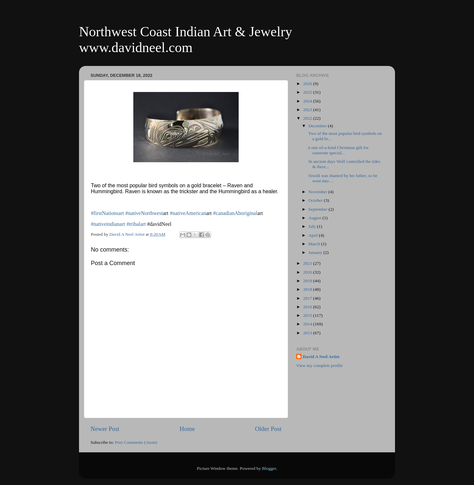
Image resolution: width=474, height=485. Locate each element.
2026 (308, 83)
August (315, 217)
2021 (308, 263)
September (318, 209)
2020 (308, 272)
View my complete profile (319, 365)
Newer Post (105, 428)
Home (187, 428)
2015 (308, 315)
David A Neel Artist (321, 356)
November (318, 191)
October (316, 200)
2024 (308, 101)
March (314, 243)
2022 (308, 118)
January (315, 252)
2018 (308, 289)
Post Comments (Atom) (136, 442)
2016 (308, 306)
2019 (308, 280)
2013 (308, 332)
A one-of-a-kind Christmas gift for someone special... (338, 150)
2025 (308, 92)
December (318, 125)
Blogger (269, 468)
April (313, 235)
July (312, 226)
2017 (308, 298)
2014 (308, 323)
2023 (308, 109)
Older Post (268, 428)
